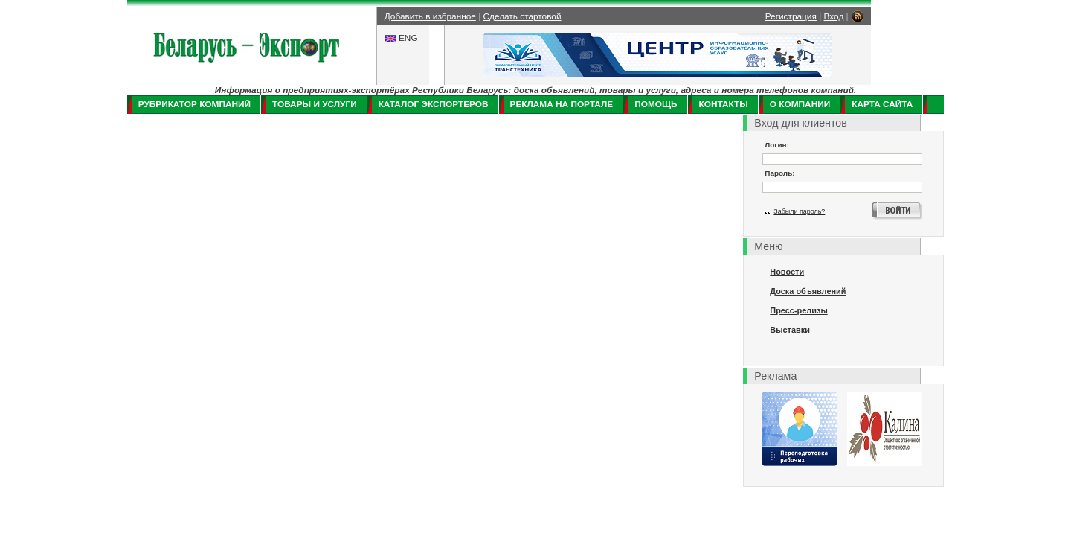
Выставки (790, 329)
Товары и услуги (314, 104)
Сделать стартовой (522, 16)
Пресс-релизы (798, 310)
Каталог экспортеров (434, 104)
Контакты (723, 104)
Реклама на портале (562, 104)
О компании (800, 104)
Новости (787, 271)
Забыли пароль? (799, 211)
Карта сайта (882, 104)
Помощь (655, 104)
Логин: (777, 145)
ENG (408, 38)
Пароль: (779, 173)
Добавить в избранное (430, 16)
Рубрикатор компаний (194, 104)
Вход (834, 16)
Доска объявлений (808, 291)
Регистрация (791, 16)
